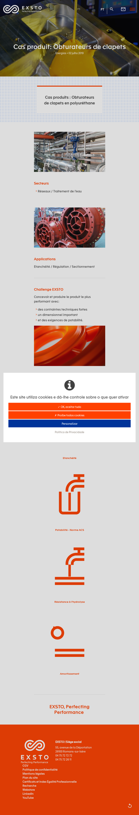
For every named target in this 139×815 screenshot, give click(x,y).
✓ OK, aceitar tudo (69, 406)
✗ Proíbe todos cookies (69, 415)
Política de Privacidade (69, 432)
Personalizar (70, 423)
